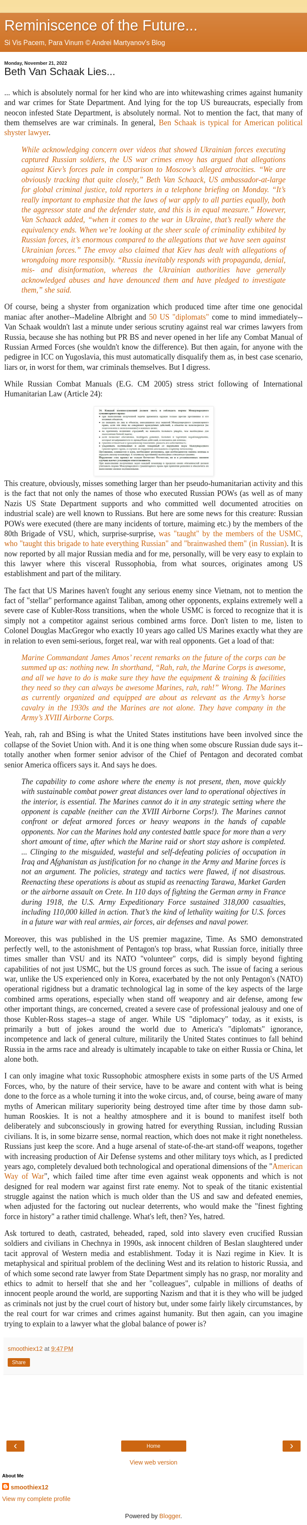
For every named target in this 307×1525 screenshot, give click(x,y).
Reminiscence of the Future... (100, 25)
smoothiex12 (29, 1487)
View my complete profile (36, 1498)
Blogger (169, 1516)
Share (19, 1362)
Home (153, 1446)
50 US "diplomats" (179, 317)
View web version (154, 1462)
